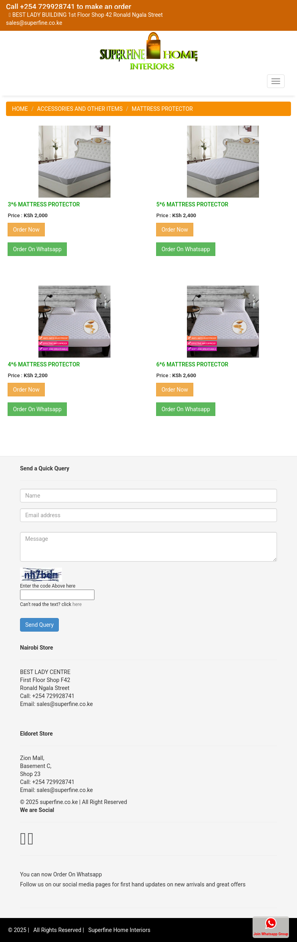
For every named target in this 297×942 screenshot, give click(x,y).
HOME (20, 109)
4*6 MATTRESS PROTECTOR (44, 364)
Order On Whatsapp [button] (37, 249)
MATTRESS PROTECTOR (162, 109)
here (77, 604)
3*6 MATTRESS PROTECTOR (44, 204)
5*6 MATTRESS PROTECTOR (192, 204)
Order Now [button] (26, 229)
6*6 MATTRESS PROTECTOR (192, 364)
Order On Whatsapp (77, 874)
